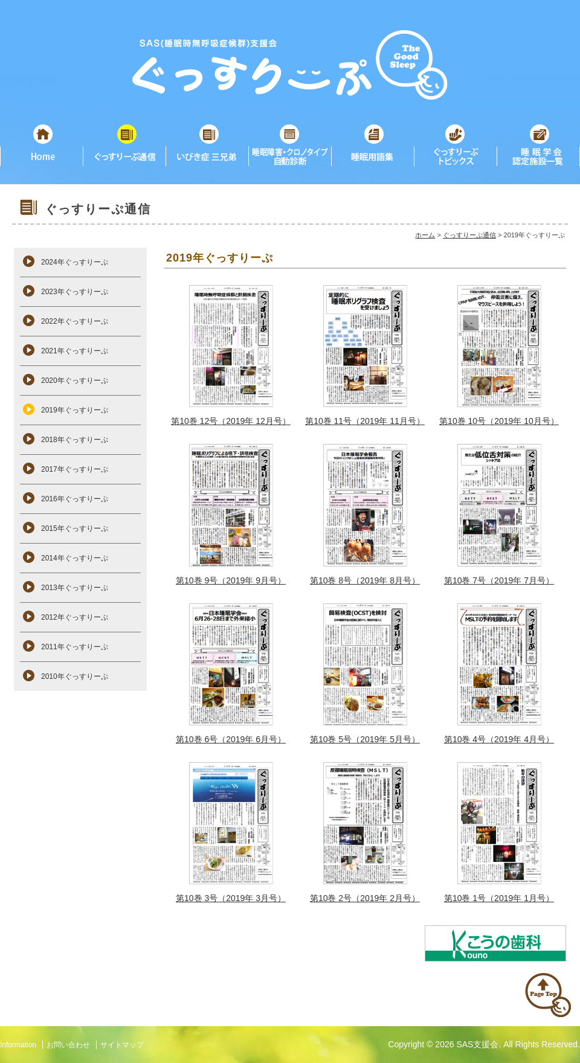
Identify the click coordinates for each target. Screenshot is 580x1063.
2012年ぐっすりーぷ (74, 617)
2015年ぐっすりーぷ (74, 528)
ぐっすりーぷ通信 (469, 235)
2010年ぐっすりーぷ (74, 676)
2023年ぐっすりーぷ (74, 291)
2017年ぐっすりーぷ (74, 469)
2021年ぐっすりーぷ (74, 351)
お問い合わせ (68, 1045)
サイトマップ (122, 1045)
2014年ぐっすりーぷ (74, 558)
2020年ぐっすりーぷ (74, 380)
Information (18, 1045)
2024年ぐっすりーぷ (74, 262)
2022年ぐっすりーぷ (74, 321)
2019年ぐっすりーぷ (74, 410)
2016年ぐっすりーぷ (74, 499)
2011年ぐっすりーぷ (74, 647)
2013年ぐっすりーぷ (74, 587)
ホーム (425, 235)
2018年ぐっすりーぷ (74, 439)
